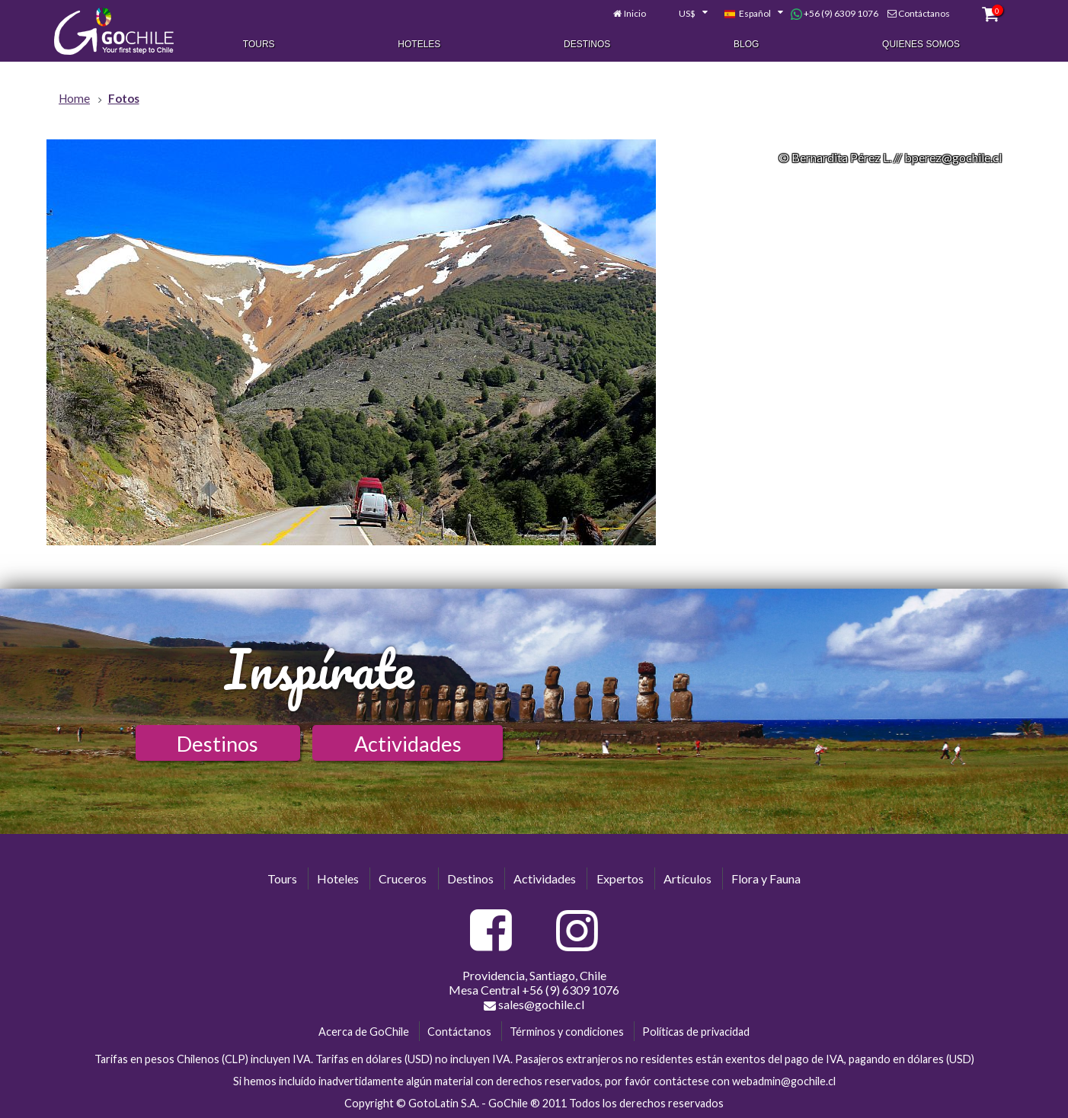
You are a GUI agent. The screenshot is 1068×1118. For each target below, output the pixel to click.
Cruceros (403, 878)
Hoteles (419, 44)
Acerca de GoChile (363, 1031)
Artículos (687, 878)
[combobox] (685, 13)
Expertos (620, 878)
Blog (746, 44)
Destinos (587, 44)
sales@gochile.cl (534, 1004)
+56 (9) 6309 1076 (834, 14)
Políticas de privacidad (696, 1031)
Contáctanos (924, 13)
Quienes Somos (921, 44)
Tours (259, 44)
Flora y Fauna (766, 878)
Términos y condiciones (567, 1031)
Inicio (635, 13)
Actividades (408, 743)
